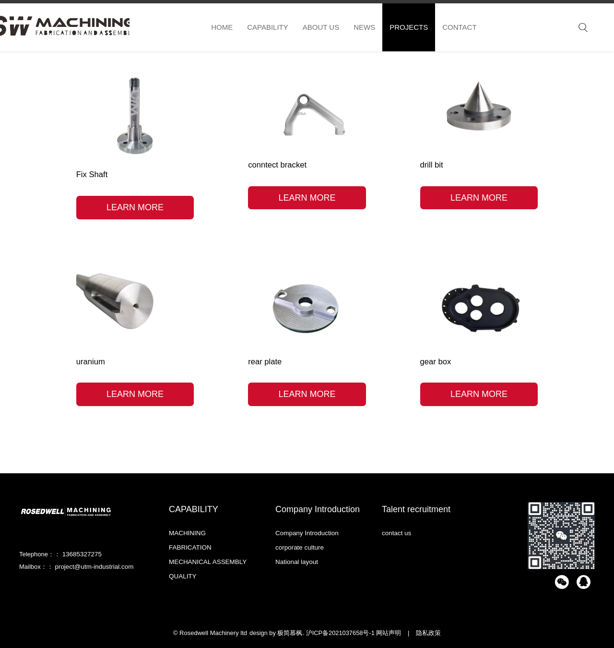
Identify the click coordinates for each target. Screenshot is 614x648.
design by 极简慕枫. (276, 632)
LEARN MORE (135, 207)
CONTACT (459, 27)
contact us (396, 533)
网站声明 (389, 632)
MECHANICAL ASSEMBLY (206, 561)
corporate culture (298, 547)
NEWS (364, 27)
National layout (296, 561)
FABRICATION (189, 547)
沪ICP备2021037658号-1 (340, 632)
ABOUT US (321, 27)
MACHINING (186, 533)
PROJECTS (409, 27)
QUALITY (182, 576)
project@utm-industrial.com (92, 566)
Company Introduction (317, 509)
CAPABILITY (267, 27)
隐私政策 (428, 632)
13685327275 (81, 554)
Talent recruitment (416, 509)
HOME (221, 27)
